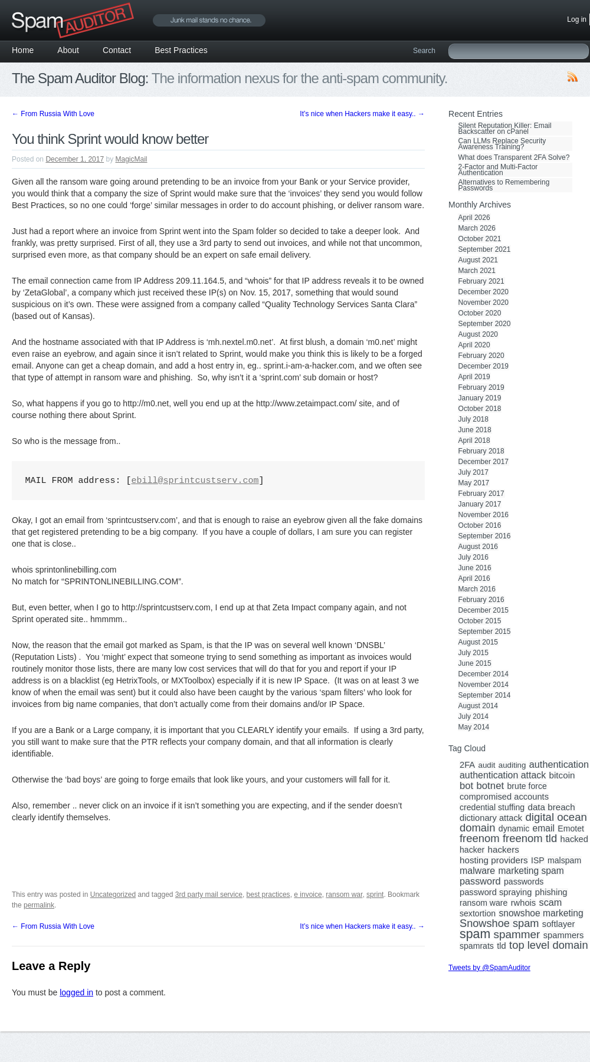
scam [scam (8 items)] (550, 902)
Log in (576, 19)
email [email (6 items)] (544, 828)
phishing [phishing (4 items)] (551, 892)
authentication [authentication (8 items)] (559, 764)
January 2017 (480, 504)
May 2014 (474, 727)
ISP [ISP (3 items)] (538, 860)
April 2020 (474, 345)
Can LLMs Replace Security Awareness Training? (502, 144)
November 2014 (483, 684)
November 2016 (483, 515)
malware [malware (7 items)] (477, 871)
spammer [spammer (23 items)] (517, 935)
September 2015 (484, 631)
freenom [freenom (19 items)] (480, 838)
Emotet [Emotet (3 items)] (571, 828)
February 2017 (481, 493)
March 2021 (477, 271)
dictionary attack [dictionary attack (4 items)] (491, 818)
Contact (117, 50)
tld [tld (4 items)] (501, 946)
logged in (76, 992)
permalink (39, 905)
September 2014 (484, 695)
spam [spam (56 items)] (475, 934)
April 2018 (474, 440)
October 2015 (480, 621)
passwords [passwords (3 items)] (523, 881)
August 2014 (478, 706)
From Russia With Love (53, 114)
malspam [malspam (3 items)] (564, 860)
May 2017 (474, 483)
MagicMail (132, 159)
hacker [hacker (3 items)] (472, 850)
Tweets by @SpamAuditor (489, 968)
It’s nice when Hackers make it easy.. (362, 114)
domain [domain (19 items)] (477, 828)
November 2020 (483, 302)
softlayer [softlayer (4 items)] (558, 924)
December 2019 (483, 366)
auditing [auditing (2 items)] (512, 765)
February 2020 (481, 355)
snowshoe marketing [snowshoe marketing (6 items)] (541, 913)
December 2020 (483, 292)
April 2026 (474, 217)
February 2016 (481, 600)
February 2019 (481, 387)
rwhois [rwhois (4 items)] (523, 903)
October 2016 (480, 525)
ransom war (344, 894)
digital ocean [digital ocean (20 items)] (555, 817)
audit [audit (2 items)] (486, 765)
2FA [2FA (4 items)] (467, 765)
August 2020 (478, 334)
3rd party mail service (208, 894)
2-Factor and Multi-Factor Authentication (498, 170)
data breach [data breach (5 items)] (551, 807)
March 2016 (477, 589)
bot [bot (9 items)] (466, 786)
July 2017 (473, 472)
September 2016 (484, 536)
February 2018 (481, 451)
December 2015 (483, 610)
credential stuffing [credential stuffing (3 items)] (492, 807)
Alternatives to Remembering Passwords (504, 185)
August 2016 (478, 546)
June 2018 (474, 430)
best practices (268, 894)
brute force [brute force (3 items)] (527, 786)
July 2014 (473, 716)
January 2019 (480, 398)
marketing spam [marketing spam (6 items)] (531, 871)
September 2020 (484, 324)
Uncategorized (113, 894)
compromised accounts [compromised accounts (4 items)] (504, 797)
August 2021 (478, 260)
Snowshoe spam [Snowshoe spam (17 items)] (499, 923)
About (68, 50)
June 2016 (474, 568)
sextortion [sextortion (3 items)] (478, 913)
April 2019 (474, 377)
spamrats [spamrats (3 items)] (477, 946)
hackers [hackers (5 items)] (503, 850)
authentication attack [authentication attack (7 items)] (503, 775)
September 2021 (484, 249)
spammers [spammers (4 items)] (563, 935)
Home (23, 50)
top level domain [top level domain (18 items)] (548, 945)
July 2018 (473, 419)
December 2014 (483, 674)
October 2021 (480, 239)
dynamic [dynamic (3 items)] (514, 828)
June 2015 (474, 663)
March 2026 (477, 228)
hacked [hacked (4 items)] (574, 839)
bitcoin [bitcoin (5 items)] (562, 775)
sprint (375, 894)
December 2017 (483, 462)
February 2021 (481, 281)
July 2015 (473, 653)
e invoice (308, 894)
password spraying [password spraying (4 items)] (496, 892)
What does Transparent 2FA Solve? (514, 157)
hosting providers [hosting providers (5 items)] (494, 860)
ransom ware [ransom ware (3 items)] (483, 903)
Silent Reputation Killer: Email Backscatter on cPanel (505, 128)
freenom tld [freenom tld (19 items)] (530, 838)
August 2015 (478, 642)
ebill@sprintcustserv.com (195, 481)
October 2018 (480, 409)
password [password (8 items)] (480, 881)
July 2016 (473, 557)
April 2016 (474, 578)
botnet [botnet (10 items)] (490, 786)
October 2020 (480, 313)
